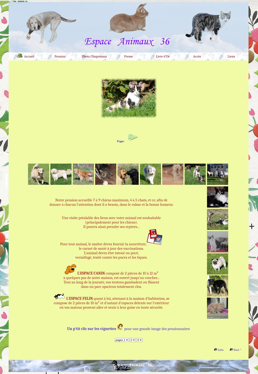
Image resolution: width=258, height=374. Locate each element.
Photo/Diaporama (94, 56)
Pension (60, 56)
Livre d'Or (163, 56)
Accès (197, 56)
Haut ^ (235, 350)
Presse (128, 56)
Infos (219, 350)
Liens (231, 56)
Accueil (25, 55)
